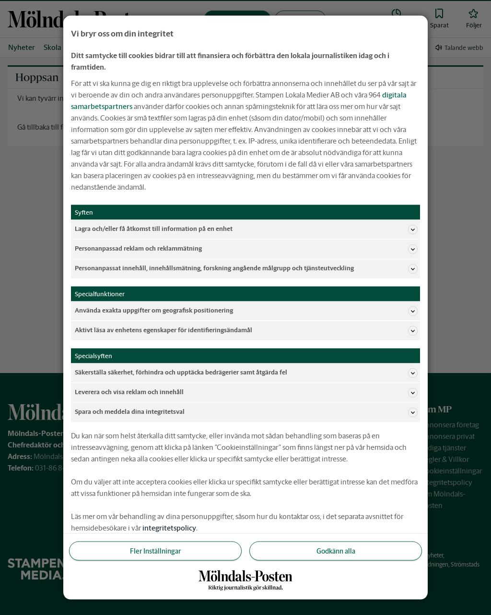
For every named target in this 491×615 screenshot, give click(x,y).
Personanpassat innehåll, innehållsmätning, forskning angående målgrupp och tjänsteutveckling (246, 268)
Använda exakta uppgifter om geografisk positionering (246, 310)
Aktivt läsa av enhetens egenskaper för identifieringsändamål (246, 330)
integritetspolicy (169, 527)
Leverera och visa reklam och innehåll (246, 392)
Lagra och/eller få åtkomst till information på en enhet (246, 229)
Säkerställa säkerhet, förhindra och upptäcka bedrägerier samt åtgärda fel (246, 372)
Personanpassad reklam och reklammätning (246, 248)
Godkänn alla (335, 550)
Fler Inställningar (155, 550)
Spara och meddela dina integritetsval (246, 412)
